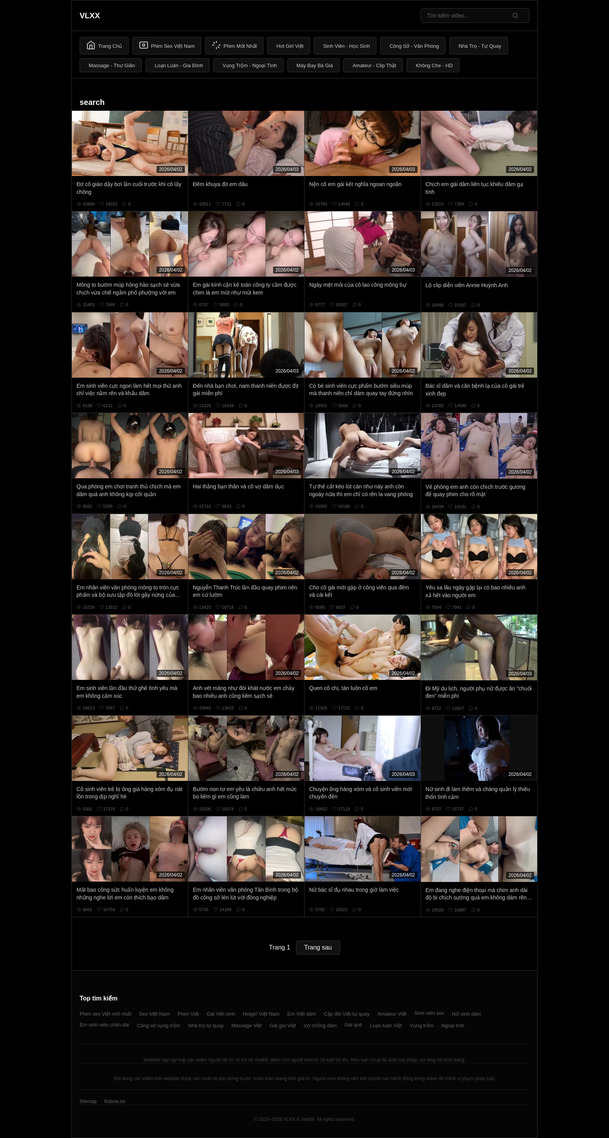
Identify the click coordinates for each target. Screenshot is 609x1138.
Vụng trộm (422, 1025)
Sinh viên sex (429, 1013)
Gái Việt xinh (221, 1014)
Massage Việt (246, 1025)
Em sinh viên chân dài (104, 1025)
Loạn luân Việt (386, 1025)
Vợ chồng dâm (320, 1025)
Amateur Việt (392, 1014)
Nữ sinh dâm (466, 1014)
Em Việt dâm (301, 1014)
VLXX (90, 15)
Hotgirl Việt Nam (261, 1014)
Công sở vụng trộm (158, 1025)
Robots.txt (114, 1101)
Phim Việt (188, 1014)
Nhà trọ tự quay (205, 1025)
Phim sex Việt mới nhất (105, 1014)
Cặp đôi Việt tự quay (347, 1014)
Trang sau (318, 947)
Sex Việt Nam (154, 1014)
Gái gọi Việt (283, 1025)
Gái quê (353, 1025)
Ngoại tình (452, 1025)
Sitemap (88, 1101)
